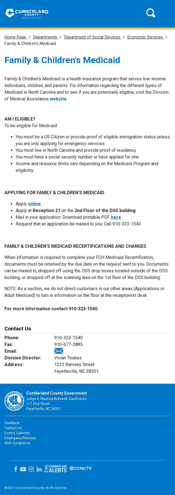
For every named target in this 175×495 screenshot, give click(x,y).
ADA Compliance (17, 443)
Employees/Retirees (20, 438)
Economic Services (145, 37)
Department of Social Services (92, 37)
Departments (45, 37)
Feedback (11, 423)
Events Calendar (17, 433)
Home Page (15, 37)
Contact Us (13, 428)
